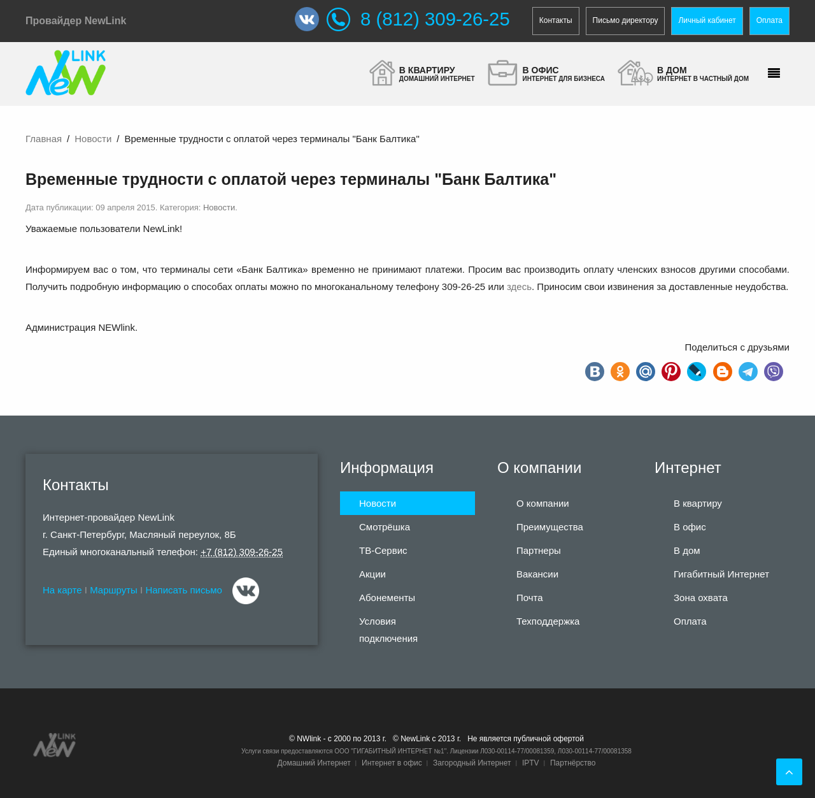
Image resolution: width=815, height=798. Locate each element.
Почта (529, 597)
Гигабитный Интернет (721, 574)
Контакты (555, 20)
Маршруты (114, 589)
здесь (519, 286)
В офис (690, 526)
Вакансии (537, 574)
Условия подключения (388, 630)
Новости (92, 138)
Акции (372, 574)
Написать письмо (183, 589)
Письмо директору (625, 20)
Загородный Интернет (472, 762)
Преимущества (549, 526)
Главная (43, 138)
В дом (687, 550)
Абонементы (387, 597)
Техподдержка (547, 621)
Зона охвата (701, 597)
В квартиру (698, 503)
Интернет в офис (392, 762)
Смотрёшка (384, 526)
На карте (62, 589)
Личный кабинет (706, 20)
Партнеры (538, 550)
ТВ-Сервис (383, 550)
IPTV (530, 762)
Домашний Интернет (313, 762)
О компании (542, 503)
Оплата (769, 20)
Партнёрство (573, 762)
